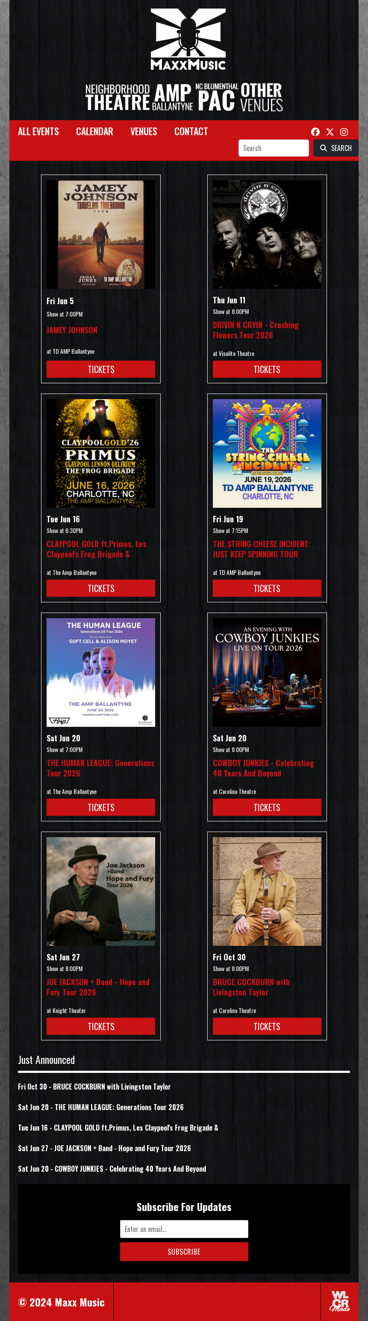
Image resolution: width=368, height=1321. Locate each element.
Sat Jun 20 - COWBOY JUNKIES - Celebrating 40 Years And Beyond (112, 1169)
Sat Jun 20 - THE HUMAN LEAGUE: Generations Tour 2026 (101, 1107)
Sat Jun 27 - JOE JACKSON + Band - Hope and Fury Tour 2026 (104, 1148)
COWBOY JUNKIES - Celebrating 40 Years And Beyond (263, 768)
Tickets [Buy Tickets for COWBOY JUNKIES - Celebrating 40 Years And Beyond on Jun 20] (266, 807)
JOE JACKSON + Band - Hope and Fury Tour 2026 (98, 987)
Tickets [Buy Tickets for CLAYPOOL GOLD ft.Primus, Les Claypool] (101, 588)
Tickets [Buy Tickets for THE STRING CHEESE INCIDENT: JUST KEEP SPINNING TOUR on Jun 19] (266, 588)
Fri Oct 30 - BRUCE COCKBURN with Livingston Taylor (94, 1086)
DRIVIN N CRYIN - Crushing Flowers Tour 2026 (256, 330)
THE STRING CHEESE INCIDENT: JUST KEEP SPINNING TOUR (261, 549)
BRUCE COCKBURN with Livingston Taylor (251, 987)
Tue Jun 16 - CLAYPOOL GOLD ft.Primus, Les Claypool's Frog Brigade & (118, 1128)
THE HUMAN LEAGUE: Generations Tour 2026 (100, 768)
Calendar (94, 131)
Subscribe (184, 1252)
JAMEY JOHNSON (72, 329)
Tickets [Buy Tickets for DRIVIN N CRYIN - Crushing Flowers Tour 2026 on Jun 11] (266, 369)
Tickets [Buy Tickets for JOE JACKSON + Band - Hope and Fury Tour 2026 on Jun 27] (101, 1026)
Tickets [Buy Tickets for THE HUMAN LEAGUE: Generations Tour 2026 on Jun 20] (101, 807)
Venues (143, 131)
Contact (191, 131)
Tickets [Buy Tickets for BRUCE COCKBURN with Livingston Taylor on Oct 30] (266, 1026)
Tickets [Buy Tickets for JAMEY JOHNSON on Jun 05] (101, 369)
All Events (38, 131)
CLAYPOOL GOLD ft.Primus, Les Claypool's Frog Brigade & (96, 549)
